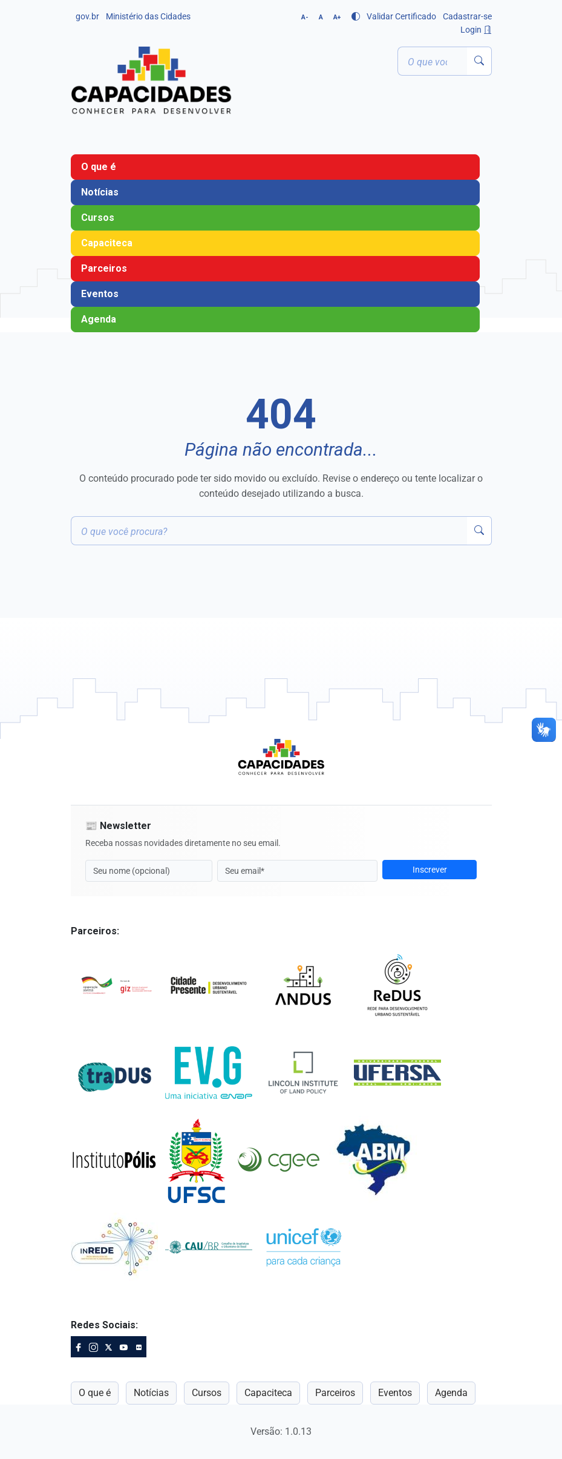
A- (305, 17)
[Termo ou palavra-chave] (432, 61)
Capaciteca (106, 243)
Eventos (100, 294)
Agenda (98, 319)
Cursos (97, 217)
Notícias (100, 192)
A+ (337, 17)
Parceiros (104, 268)
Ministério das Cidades (148, 16)
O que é (98, 166)
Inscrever (430, 869)
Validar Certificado (401, 16)
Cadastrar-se (467, 16)
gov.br (87, 16)
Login (476, 29)
